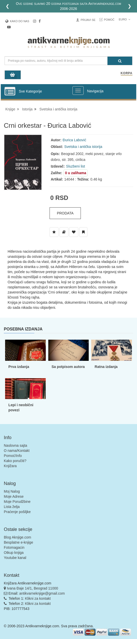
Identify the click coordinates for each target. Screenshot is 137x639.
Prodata (65, 213)
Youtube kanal (15, 558)
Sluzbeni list (75, 166)
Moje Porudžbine (17, 502)
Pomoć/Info (13, 456)
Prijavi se (88, 19)
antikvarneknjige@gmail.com (42, 593)
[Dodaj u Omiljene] (73, 232)
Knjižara (10, 466)
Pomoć (109, 19)
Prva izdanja (18, 367)
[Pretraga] (119, 60)
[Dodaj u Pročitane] (83, 232)
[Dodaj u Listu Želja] (54, 232)
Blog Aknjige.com (17, 537)
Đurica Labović (74, 140)
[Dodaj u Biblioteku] (63, 232)
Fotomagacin (14, 547)
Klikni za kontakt (38, 598)
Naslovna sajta (15, 445)
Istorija (27, 109)
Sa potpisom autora (68, 367)
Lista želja (12, 507)
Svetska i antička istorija (58, 109)
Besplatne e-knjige (18, 542)
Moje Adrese (14, 496)
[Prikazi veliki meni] (78, 90)
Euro (124, 19)
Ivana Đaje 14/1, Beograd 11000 (32, 588)
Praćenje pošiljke (17, 512)
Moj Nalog (12, 491)
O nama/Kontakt (16, 451)
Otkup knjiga (14, 553)
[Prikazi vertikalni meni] (10, 91)
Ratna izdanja (106, 367)
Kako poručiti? (15, 461)
